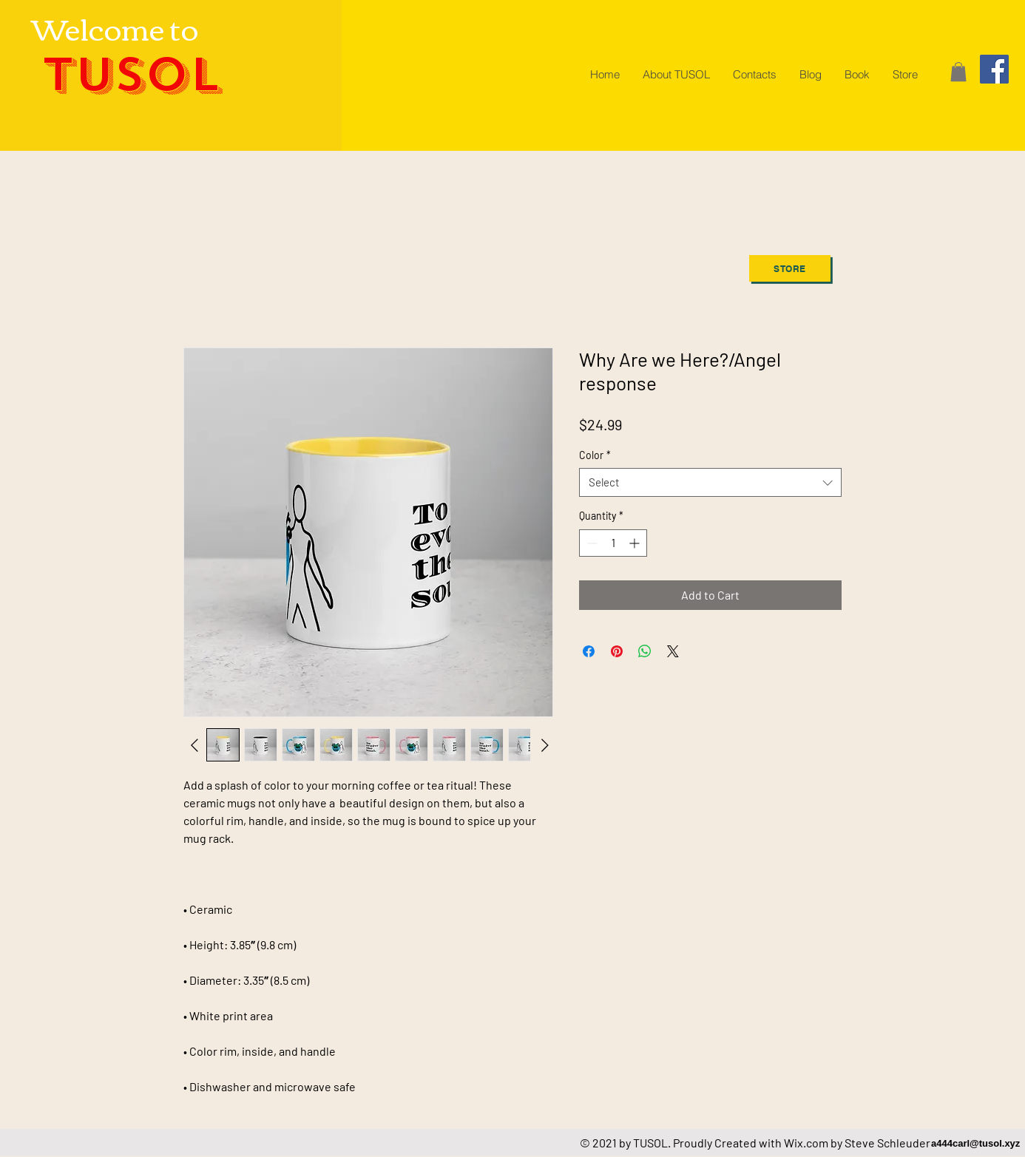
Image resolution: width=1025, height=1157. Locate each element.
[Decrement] (590, 543)
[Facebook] (994, 69)
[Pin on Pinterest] (617, 651)
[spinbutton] (613, 543)
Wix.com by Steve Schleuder (857, 1143)
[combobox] (710, 482)
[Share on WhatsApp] (645, 651)
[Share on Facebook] (589, 651)
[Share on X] (673, 651)
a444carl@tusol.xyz (975, 1143)
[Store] (790, 268)
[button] (958, 71)
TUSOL (130, 75)
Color (595, 455)
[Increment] (635, 543)
